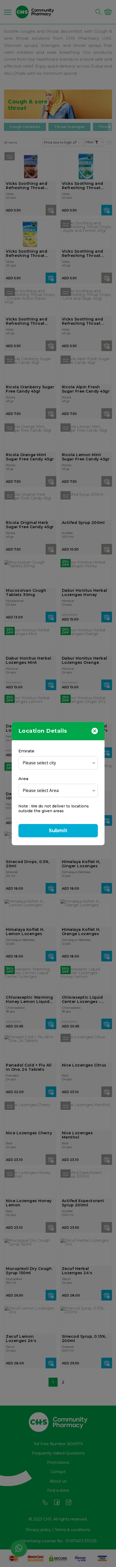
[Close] (94, 730)
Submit (58, 830)
